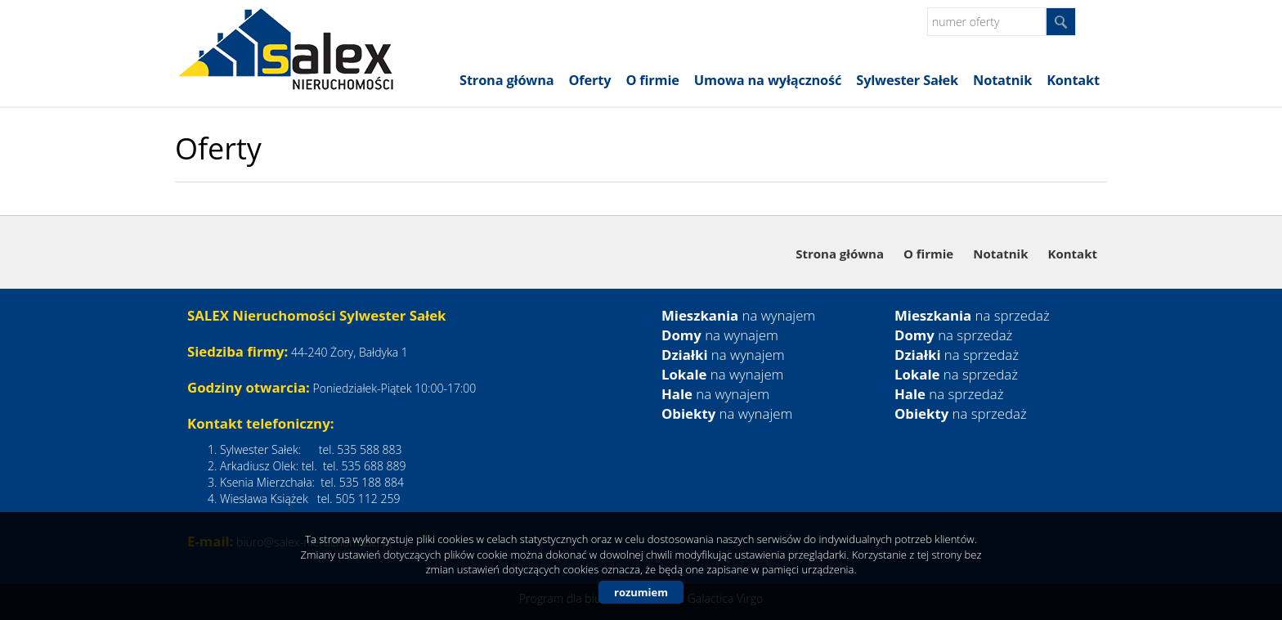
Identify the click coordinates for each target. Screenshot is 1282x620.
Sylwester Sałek (907, 80)
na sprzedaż (972, 315)
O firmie (652, 80)
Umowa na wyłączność (767, 80)
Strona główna (506, 80)
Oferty (590, 80)
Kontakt (1073, 80)
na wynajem (738, 315)
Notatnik (1002, 80)
